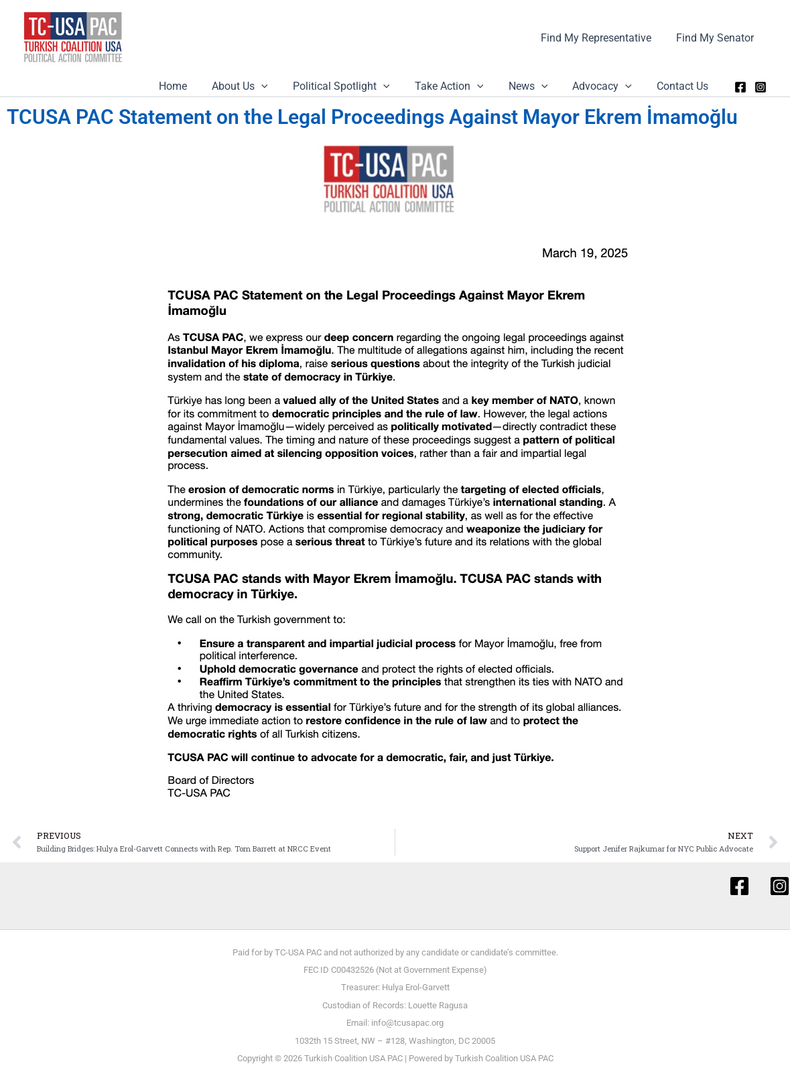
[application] (280, 86)
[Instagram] (760, 87)
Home (196, 86)
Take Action (461, 86)
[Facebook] (740, 87)
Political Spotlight (357, 86)
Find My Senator (717, 37)
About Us (259, 86)
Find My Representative (601, 37)
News (537, 86)
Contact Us (684, 86)
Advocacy (607, 86)
